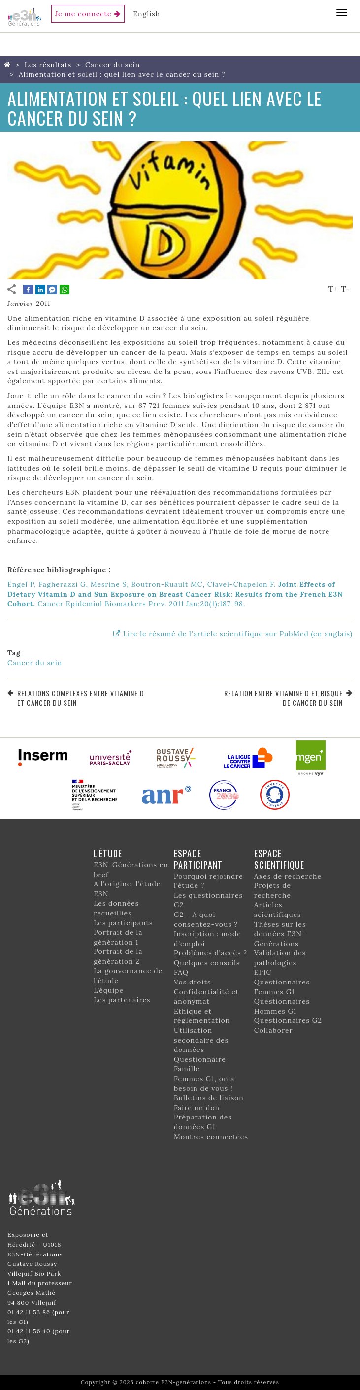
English (146, 13)
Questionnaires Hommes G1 (282, 1006)
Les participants (123, 922)
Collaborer (273, 1030)
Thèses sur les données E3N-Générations (280, 934)
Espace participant (198, 859)
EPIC (262, 972)
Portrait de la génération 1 (118, 937)
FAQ (181, 972)
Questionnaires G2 (288, 1020)
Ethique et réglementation (202, 1016)
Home (9, 64)
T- (345, 289)
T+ (333, 289)
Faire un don (197, 1107)
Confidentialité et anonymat (206, 996)
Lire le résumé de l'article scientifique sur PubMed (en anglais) (238, 633)
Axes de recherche (288, 876)
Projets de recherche (272, 890)
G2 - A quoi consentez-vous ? (206, 919)
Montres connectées (211, 1136)
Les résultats (48, 64)
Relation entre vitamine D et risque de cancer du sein (283, 698)
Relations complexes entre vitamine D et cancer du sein (80, 698)
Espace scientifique (279, 859)
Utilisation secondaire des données (201, 1040)
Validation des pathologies (280, 958)
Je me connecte (83, 13)
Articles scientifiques (277, 909)
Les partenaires (122, 999)
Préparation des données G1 (203, 1122)
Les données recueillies (116, 908)
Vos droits (192, 982)
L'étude (108, 853)
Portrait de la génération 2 (118, 956)
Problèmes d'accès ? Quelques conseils (210, 958)
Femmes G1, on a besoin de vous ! (204, 1083)
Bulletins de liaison (209, 1097)
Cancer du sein (112, 64)
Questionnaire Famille (200, 1064)
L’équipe (109, 990)
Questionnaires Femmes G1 (282, 987)
